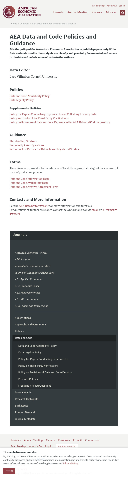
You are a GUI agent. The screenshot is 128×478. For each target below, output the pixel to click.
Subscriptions (23, 318)
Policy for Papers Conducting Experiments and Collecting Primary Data (53, 114)
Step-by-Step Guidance (23, 141)
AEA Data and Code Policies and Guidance (54, 23)
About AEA (112, 5)
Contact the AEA (67, 446)
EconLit (77, 440)
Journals (58, 12)
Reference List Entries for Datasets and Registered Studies (44, 149)
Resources (64, 440)
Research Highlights (26, 399)
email (95, 210)
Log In (122, 5)
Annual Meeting (77, 12)
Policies (19, 331)
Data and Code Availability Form (29, 183)
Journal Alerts (23, 392)
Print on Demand (25, 412)
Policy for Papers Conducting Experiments (43, 359)
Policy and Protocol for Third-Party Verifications (39, 118)
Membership (98, 5)
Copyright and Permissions (30, 324)
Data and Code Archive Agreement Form (34, 187)
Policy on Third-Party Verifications (38, 365)
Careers (97, 12)
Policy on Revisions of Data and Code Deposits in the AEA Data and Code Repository (60, 122)
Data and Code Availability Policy (30, 96)
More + (111, 12)
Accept (9, 470)
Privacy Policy (70, 464)
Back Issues (21, 405)
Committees (92, 440)
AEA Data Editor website (34, 206)
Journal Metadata (25, 419)
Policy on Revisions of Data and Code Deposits (45, 372)
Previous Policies (28, 379)
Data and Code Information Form (30, 179)
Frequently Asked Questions (27, 145)
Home (14, 23)
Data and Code (23, 338)
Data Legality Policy (22, 100)
